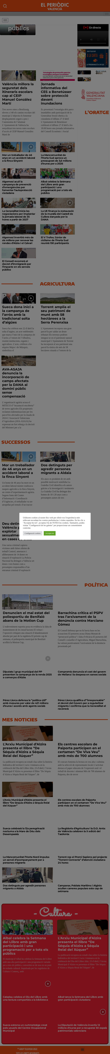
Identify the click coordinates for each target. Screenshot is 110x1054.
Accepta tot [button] (49, 533)
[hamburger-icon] (5, 20)
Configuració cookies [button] (33, 533)
